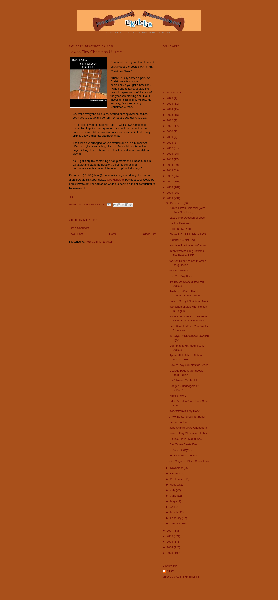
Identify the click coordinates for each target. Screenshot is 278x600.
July (173, 490)
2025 (170, 103)
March (174, 512)
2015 (170, 159)
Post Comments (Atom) (99, 241)
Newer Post (76, 234)
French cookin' (178, 422)
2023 (170, 114)
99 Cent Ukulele (179, 270)
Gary (87, 205)
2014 (170, 164)
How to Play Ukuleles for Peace (188, 365)
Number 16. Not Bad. (182, 239)
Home (113, 234)
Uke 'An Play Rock (180, 276)
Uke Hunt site (115, 179)
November (177, 468)
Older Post (149, 234)
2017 (170, 148)
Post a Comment (79, 228)
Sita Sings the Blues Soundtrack (189, 461)
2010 (170, 187)
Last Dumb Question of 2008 (187, 217)
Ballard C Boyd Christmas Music (189, 301)
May (173, 501)
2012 (170, 176)
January (175, 523)
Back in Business (180, 223)
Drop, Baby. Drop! (180, 228)
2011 (170, 181)
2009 (170, 192)
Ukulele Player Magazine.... (186, 438)
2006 (170, 536)
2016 (170, 153)
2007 (170, 530)
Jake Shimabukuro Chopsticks (188, 427)
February (176, 518)
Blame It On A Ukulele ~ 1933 (187, 234)
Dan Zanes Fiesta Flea (183, 444)
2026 (170, 98)
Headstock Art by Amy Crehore (188, 245)
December (177, 203)
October (175, 473)
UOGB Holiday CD (181, 450)
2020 (170, 131)
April (173, 506)
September (177, 479)
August (174, 484)
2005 (170, 541)
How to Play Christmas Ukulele (188, 433)
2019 (170, 137)
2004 (170, 547)
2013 (170, 170)
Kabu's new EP (178, 395)
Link (71, 197)
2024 (170, 109)
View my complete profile (181, 577)
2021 (170, 125)
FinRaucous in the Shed (184, 455)
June (173, 495)
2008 (170, 198)
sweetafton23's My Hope (184, 411)
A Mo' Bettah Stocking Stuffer (187, 416)
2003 (170, 552)
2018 (170, 142)
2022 (170, 120)
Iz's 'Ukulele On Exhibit (183, 380)
